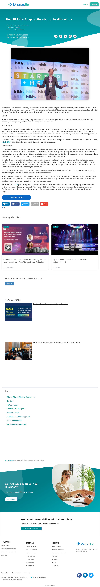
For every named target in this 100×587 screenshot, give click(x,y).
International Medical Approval (18, 417)
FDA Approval (12, 405)
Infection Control (13, 413)
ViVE (16, 185)
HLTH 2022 (6, 142)
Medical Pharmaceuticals (16, 424)
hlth (5, 208)
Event (18, 27)
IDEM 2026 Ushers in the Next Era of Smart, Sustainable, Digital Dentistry (56, 342)
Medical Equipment (14, 421)
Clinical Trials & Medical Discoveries (21, 397)
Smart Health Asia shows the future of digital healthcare (50, 304)
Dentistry (10, 401)
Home (7, 460)
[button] (56, 36)
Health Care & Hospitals (16, 409)
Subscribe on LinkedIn (16, 197)
